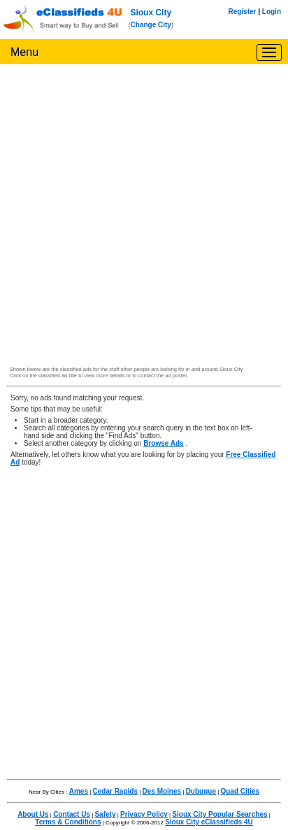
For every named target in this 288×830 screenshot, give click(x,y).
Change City (151, 25)
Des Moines (162, 791)
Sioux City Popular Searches (219, 814)
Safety (104, 814)
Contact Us (71, 814)
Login (271, 11)
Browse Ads (163, 443)
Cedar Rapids (115, 791)
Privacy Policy (144, 814)
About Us (32, 814)
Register (242, 11)
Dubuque (201, 791)
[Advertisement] (144, 219)
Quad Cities (239, 791)
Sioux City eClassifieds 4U (209, 822)
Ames (78, 791)
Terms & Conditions (68, 822)
